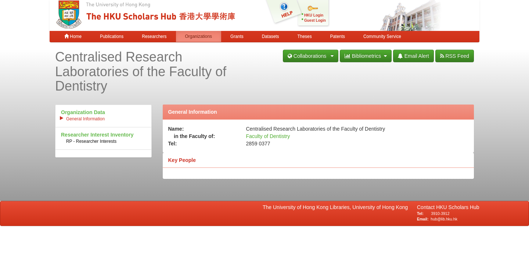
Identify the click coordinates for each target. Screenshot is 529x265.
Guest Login (315, 20)
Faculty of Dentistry (268, 136)
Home (73, 36)
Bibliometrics (366, 56)
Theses (305, 36)
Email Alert (413, 56)
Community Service (382, 36)
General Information (85, 118)
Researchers (154, 36)
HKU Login (313, 15)
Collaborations (311, 56)
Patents (337, 36)
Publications (111, 36)
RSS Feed (454, 56)
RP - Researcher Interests (91, 141)
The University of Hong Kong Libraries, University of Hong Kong (337, 207)
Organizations (198, 36)
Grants (237, 36)
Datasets (270, 36)
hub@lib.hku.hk (444, 219)
